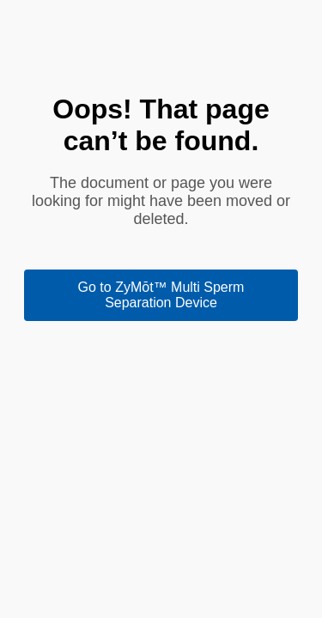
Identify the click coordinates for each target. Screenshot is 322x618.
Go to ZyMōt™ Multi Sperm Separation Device (161, 295)
